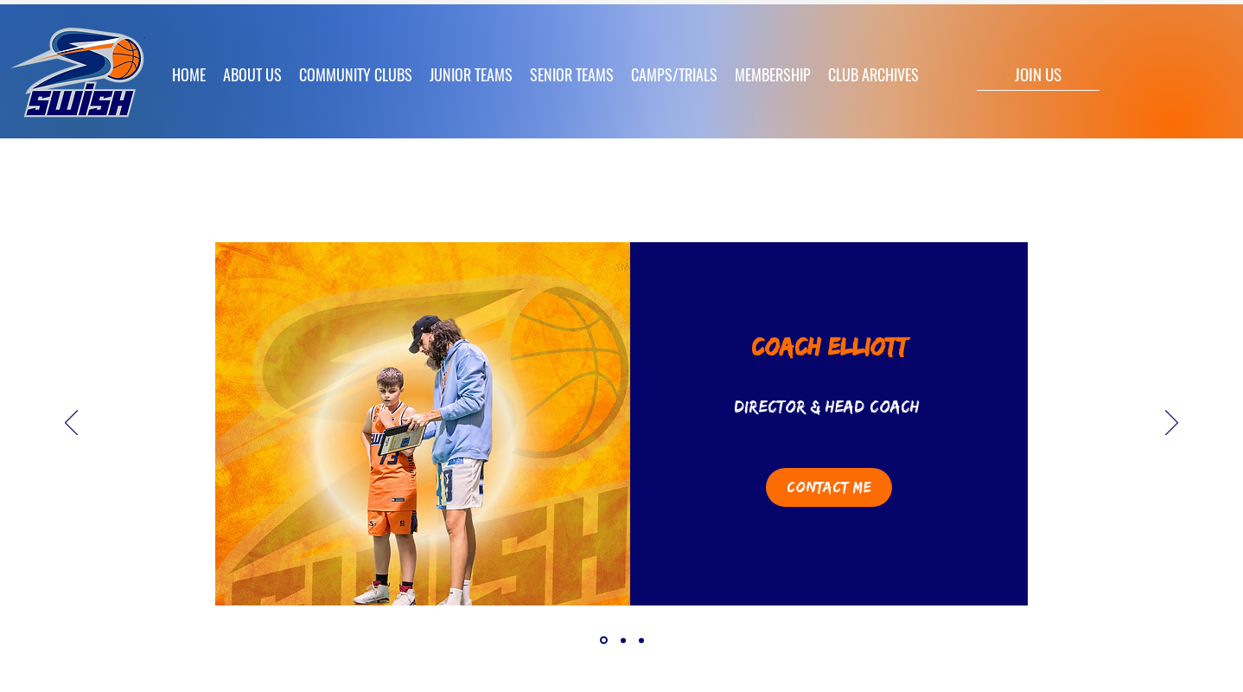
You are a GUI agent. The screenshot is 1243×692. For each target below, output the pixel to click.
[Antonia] (623, 640)
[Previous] (71, 424)
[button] (471, 75)
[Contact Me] (829, 487)
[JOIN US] (1038, 73)
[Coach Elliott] (604, 640)
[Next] (1171, 424)
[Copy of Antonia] (641, 640)
